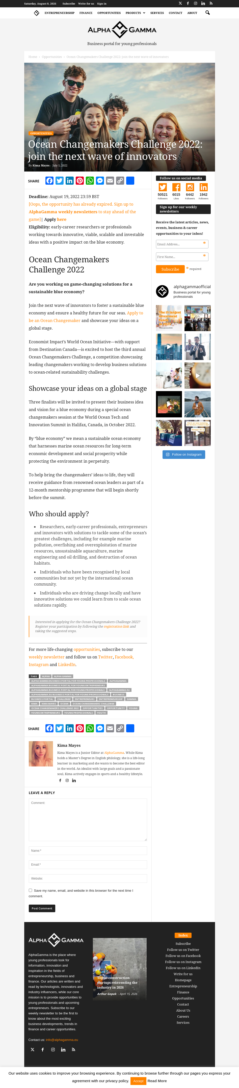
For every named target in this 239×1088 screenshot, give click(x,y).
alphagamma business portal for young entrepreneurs (68, 685)
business (118, 694)
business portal (42, 699)
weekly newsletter (47, 657)
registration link (116, 626)
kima (34, 703)
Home (33, 57)
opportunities (87, 649)
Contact (175, 13)
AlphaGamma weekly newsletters (63, 212)
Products (135, 12)
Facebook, (124, 657)
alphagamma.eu (119, 690)
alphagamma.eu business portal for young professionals (70, 694)
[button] (207, 12)
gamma (131, 699)
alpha (46, 676)
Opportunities (109, 13)
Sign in (102, 3)
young (133, 708)
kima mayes (49, 703)
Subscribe (69, 3)
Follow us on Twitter (183, 949)
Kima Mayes (41, 165)
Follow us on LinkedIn (183, 968)
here (61, 219)
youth (101, 712)
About (192, 13)
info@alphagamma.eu (62, 1040)
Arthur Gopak (106, 994)
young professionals (78, 712)
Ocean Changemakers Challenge (93, 703)
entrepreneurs (85, 699)
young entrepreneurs (45, 712)
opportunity (116, 708)
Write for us (86, 3)
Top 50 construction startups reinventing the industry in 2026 (117, 982)
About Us (183, 1010)
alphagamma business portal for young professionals (68, 690)
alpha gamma (62, 676)
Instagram (39, 664)
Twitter (105, 657)
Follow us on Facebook (183, 955)
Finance (85, 13)
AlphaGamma (114, 753)
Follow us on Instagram (183, 961)
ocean (64, 703)
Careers (183, 1016)
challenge (64, 699)
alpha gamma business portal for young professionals (68, 680)
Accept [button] (139, 1081)
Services (157, 13)
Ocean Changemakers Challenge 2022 (54, 708)
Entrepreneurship (59, 13)
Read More (157, 1081)
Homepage (183, 980)
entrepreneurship (111, 699)
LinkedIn (66, 664)
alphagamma (118, 680)
